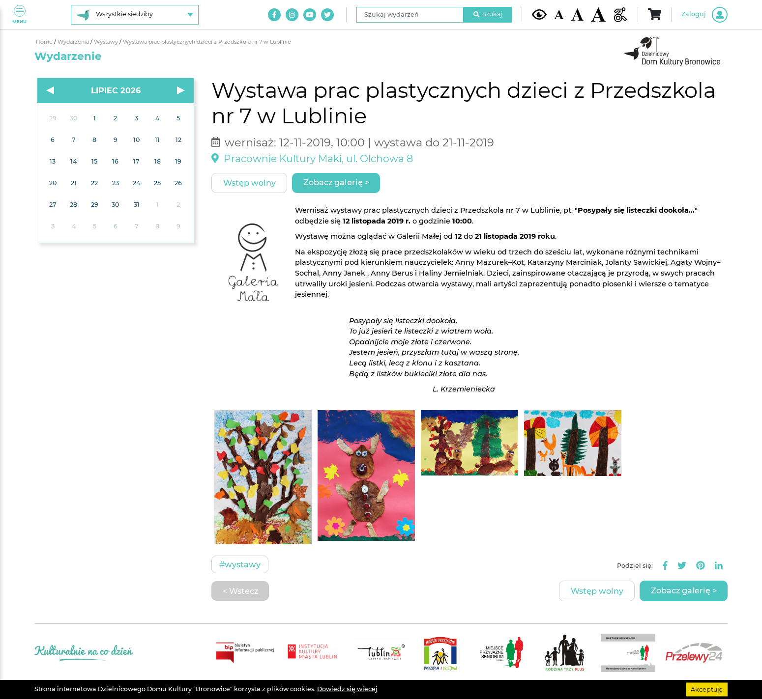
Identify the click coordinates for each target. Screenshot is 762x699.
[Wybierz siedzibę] (135, 15)
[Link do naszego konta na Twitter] (327, 14)
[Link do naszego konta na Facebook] (274, 14)
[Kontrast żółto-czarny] (539, 14)
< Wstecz (240, 591)
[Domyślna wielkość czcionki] (559, 14)
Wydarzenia (74, 42)
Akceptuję (707, 689)
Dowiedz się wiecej (347, 689)
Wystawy (106, 42)
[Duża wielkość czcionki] (598, 14)
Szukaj (487, 14)
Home (45, 42)
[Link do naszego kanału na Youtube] (309, 14)
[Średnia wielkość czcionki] (577, 14)
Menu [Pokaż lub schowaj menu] (19, 14)
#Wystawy (240, 564)
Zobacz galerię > (336, 182)
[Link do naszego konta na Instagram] (292, 14)
